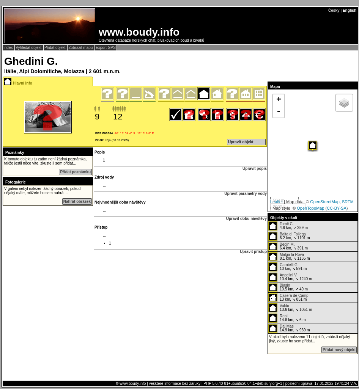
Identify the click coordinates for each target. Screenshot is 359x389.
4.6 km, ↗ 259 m (288, 226)
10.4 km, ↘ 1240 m (290, 277)
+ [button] (278, 100)
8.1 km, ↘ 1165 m (289, 256)
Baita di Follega (293, 234)
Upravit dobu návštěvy (246, 218)
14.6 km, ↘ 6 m (287, 318)
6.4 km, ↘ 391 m (288, 246)
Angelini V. (289, 275)
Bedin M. (287, 244)
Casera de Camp (294, 295)
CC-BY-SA (336, 208)
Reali (284, 316)
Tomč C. (287, 224)
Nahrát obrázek (77, 201)
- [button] (278, 112)
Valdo (284, 306)
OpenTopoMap (310, 208)
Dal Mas (287, 326)
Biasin (285, 285)
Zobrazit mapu (81, 47)
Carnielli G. (289, 265)
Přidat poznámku (75, 172)
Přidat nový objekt (339, 350)
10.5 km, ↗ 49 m (288, 287)
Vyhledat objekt (29, 47)
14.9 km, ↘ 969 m (289, 328)
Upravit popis (254, 168)
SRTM (348, 201)
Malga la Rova (292, 255)
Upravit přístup (253, 251)
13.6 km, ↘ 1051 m (290, 307)
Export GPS (106, 47)
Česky (333, 10)
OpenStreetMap (325, 201)
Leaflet (276, 201)
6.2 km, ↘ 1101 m (289, 236)
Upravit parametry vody (245, 193)
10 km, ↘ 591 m (287, 266)
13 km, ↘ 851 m (288, 297)
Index (8, 47)
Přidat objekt (55, 47)
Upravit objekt (241, 142)
